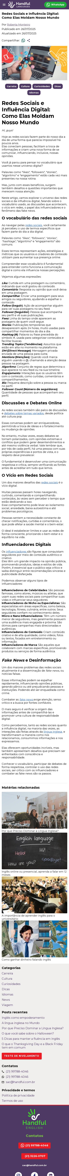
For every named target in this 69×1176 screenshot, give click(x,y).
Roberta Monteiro (18, 24)
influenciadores (16, 551)
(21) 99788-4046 (15, 1071)
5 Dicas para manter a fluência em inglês (31, 1038)
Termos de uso (12, 1100)
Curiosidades (42, 86)
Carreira (11, 86)
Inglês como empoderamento (23, 1017)
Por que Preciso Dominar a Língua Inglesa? (33, 1028)
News (6, 999)
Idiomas (34, 92)
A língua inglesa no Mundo (21, 1023)
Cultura (25, 86)
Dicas (58, 86)
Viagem (7, 1005)
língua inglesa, (53, 731)
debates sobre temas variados (24, 413)
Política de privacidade (18, 1095)
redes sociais (33, 225)
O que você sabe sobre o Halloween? (28, 1033)
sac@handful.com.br (18, 1082)
